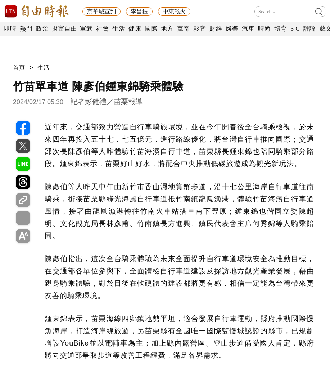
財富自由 (64, 28)
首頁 (19, 67)
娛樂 (232, 28)
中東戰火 (174, 11)
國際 (151, 28)
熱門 (26, 28)
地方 (167, 28)
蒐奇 (183, 28)
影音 (199, 28)
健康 (134, 28)
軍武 (86, 28)
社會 (102, 28)
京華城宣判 (101, 11)
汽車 (248, 28)
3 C (295, 28)
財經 (215, 28)
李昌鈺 (139, 11)
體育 (280, 28)
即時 (10, 28)
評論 (309, 28)
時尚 (264, 28)
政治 (42, 28)
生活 (118, 28)
